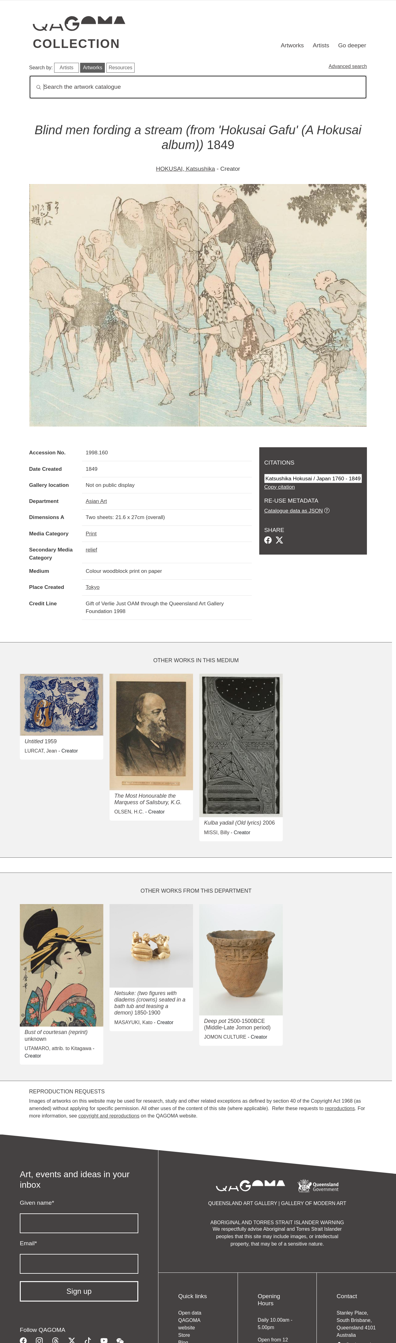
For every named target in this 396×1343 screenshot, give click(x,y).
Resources (120, 67)
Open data (189, 1312)
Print (91, 533)
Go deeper (352, 45)
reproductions (340, 1108)
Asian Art (96, 501)
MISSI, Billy (217, 832)
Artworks (292, 45)
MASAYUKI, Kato (133, 1022)
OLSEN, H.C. (129, 811)
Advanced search (348, 66)
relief (91, 550)
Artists (321, 45)
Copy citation (279, 487)
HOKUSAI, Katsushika (185, 168)
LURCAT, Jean (41, 750)
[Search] (198, 87)
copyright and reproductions (108, 1115)
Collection (76, 43)
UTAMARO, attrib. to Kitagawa (58, 1048)
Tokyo (93, 587)
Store (184, 1335)
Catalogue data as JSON (293, 511)
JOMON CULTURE (225, 1037)
